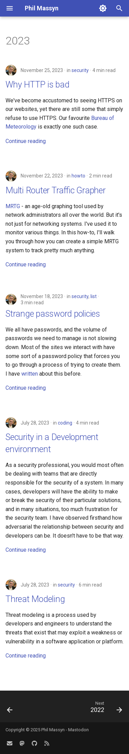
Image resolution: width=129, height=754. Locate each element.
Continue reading (26, 141)
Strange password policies (53, 314)
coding (65, 423)
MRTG (13, 206)
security (80, 70)
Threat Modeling (35, 599)
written (29, 373)
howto (78, 176)
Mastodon (78, 729)
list (93, 296)
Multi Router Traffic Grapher (56, 190)
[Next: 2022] (105, 708)
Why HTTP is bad (37, 85)
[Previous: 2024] (10, 708)
